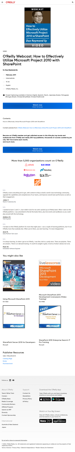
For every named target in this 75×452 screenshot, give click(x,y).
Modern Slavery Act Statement (44, 447)
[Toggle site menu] (2, 2)
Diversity (4, 412)
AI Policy (25, 401)
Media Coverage (7, 401)
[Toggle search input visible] (73, 2)
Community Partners (8, 404)
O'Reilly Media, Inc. (12, 89)
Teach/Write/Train (8, 393)
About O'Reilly (7, 390)
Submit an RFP (6, 410)
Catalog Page (7, 358)
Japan (4, 427)
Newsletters (26, 396)
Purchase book (8, 363)
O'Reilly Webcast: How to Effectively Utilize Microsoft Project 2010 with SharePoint (44, 128)
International (7, 421)
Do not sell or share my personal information (14, 440)
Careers (4, 396)
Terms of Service (6, 447)
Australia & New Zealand (10, 424)
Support (26, 390)
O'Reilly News (6, 399)
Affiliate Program (7, 407)
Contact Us (26, 393)
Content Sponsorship (9, 415)
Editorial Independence (28, 447)
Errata (5, 361)
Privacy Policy (27, 399)
